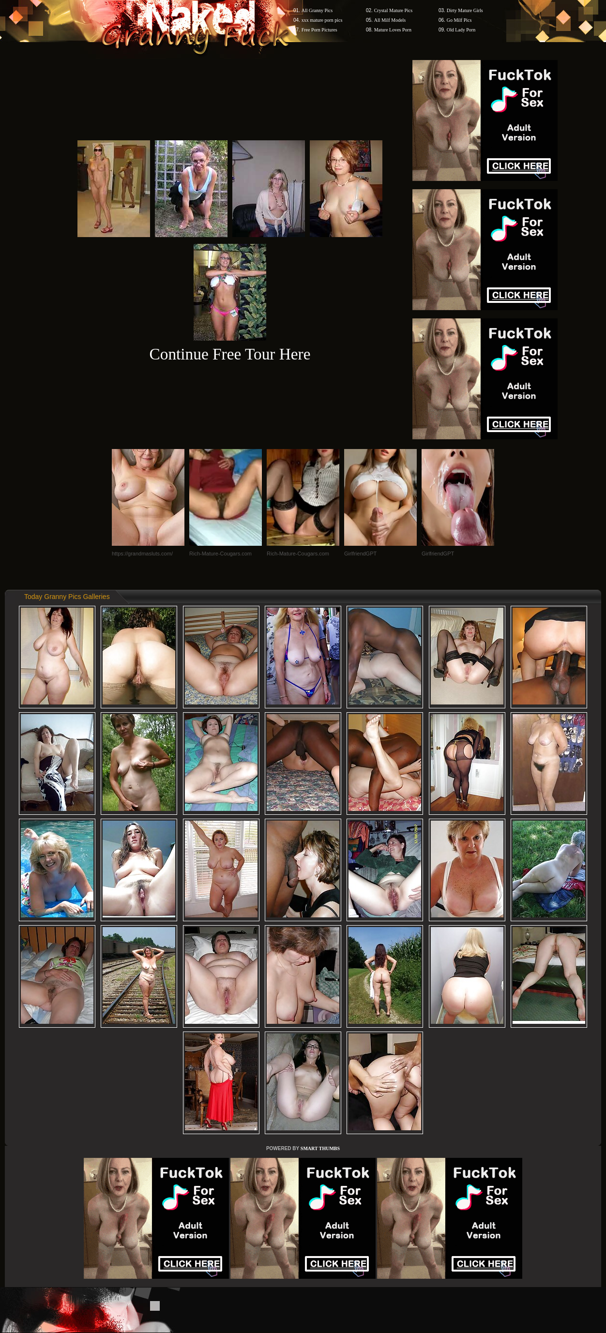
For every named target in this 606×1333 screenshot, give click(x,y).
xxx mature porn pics (322, 20)
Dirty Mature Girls (465, 10)
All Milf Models (390, 20)
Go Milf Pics (459, 20)
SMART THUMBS (320, 1148)
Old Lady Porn (461, 29)
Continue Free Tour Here (229, 354)
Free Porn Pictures (319, 29)
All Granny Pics (317, 10)
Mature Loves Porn (392, 29)
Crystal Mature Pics (393, 10)
